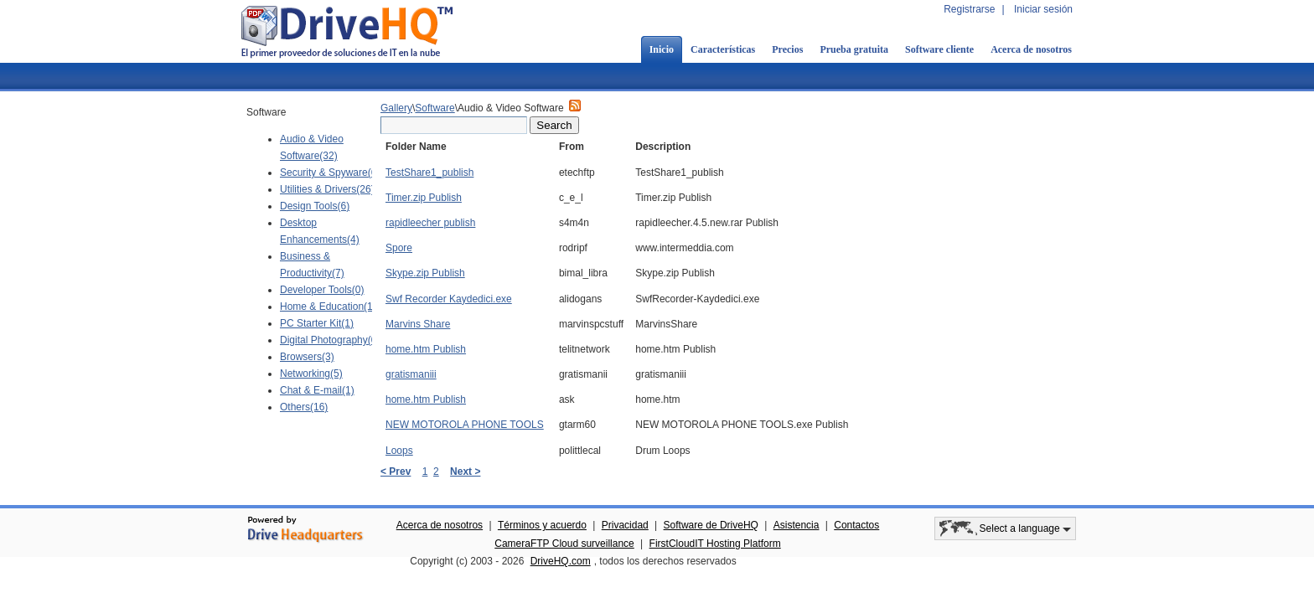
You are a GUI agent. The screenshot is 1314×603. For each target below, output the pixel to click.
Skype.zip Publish (425, 273)
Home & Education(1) (328, 306)
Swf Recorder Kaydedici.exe (448, 299)
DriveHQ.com (560, 561)
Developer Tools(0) (322, 290)
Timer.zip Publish (423, 198)
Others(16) (304, 407)
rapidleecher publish (430, 223)
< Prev (395, 471)
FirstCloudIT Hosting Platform (715, 543)
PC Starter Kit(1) (317, 323)
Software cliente (939, 49)
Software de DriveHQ (711, 525)
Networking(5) (311, 373)
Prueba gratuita (854, 49)
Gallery (396, 108)
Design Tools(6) (314, 206)
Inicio (661, 49)
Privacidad (625, 525)
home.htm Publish (425, 349)
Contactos (856, 525)
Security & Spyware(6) (330, 172)
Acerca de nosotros (1031, 49)
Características (723, 49)
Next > (465, 471)
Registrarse (969, 9)
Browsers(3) (307, 357)
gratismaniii (411, 374)
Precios (787, 49)
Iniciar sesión (1043, 9)
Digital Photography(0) (330, 340)
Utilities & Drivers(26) (327, 189)
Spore (398, 248)
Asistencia (796, 525)
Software (434, 108)
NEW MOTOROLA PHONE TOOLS (464, 424)
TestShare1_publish (429, 172)
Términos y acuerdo (542, 525)
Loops (399, 450)
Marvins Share (417, 324)
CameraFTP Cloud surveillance (564, 543)
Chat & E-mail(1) (317, 390)
